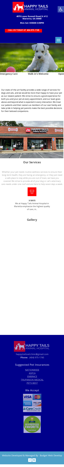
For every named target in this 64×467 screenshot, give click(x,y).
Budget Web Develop (51, 455)
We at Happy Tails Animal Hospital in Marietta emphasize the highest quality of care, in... (32, 199)
